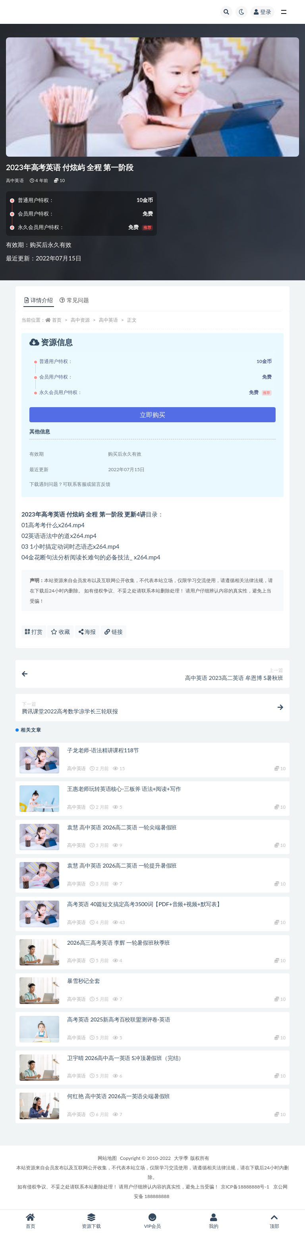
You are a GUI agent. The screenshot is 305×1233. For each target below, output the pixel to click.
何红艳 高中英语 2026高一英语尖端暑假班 (118, 1096)
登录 (262, 11)
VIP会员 (152, 1221)
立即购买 (152, 414)
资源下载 (91, 1221)
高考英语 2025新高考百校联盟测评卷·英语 (118, 1019)
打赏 (33, 631)
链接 (113, 631)
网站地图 (107, 1158)
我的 (213, 1221)
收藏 (60, 631)
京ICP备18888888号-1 (245, 1187)
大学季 (181, 1158)
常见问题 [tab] (74, 300)
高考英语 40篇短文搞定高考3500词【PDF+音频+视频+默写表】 (144, 904)
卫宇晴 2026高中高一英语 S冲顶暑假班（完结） (125, 1057)
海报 (87, 631)
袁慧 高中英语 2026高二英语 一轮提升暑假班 (122, 865)
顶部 (274, 1221)
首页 (57, 320)
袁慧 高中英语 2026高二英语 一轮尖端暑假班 (122, 827)
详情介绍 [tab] (39, 300)
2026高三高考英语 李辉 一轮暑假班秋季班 (118, 942)
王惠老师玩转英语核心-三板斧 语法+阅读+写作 (124, 788)
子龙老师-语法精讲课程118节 (103, 750)
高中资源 (80, 320)
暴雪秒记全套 (83, 980)
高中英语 (15, 180)
